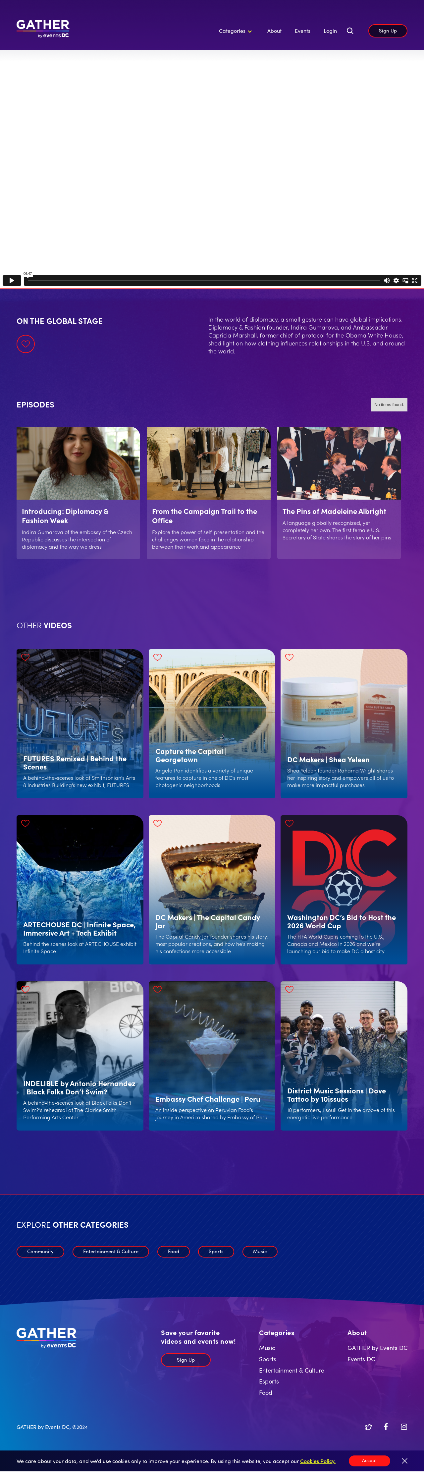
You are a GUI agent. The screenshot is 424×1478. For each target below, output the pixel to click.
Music (260, 1251)
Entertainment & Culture (110, 1251)
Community (40, 1251)
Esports (269, 1381)
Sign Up (388, 30)
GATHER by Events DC (377, 1347)
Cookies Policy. (318, 1460)
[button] (234, 31)
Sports (216, 1251)
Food (173, 1251)
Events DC (361, 1359)
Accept (369, 1460)
